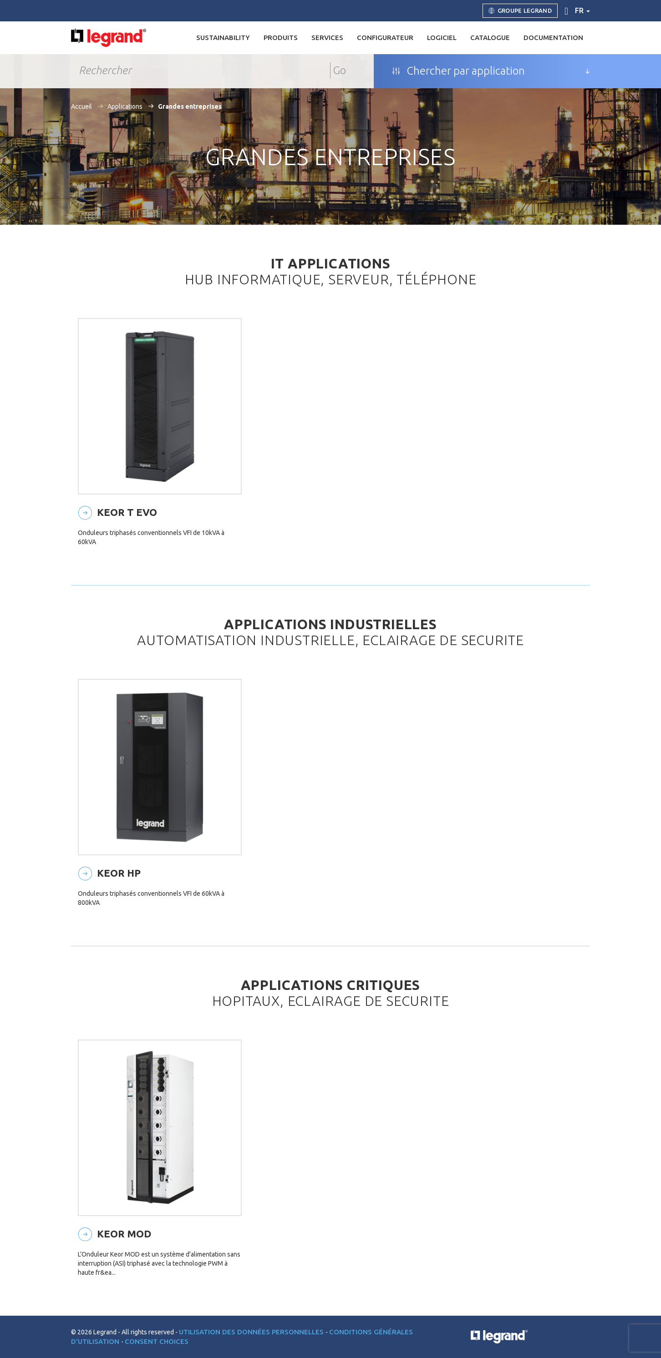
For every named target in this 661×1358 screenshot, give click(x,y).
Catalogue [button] (490, 37)
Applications (124, 106)
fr (582, 10)
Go (339, 70)
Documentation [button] (553, 37)
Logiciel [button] (442, 37)
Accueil (81, 106)
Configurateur (385, 37)
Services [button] (327, 37)
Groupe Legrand (520, 11)
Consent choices (156, 1341)
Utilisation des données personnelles (252, 1332)
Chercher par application (458, 71)
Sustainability (223, 37)
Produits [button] (281, 37)
